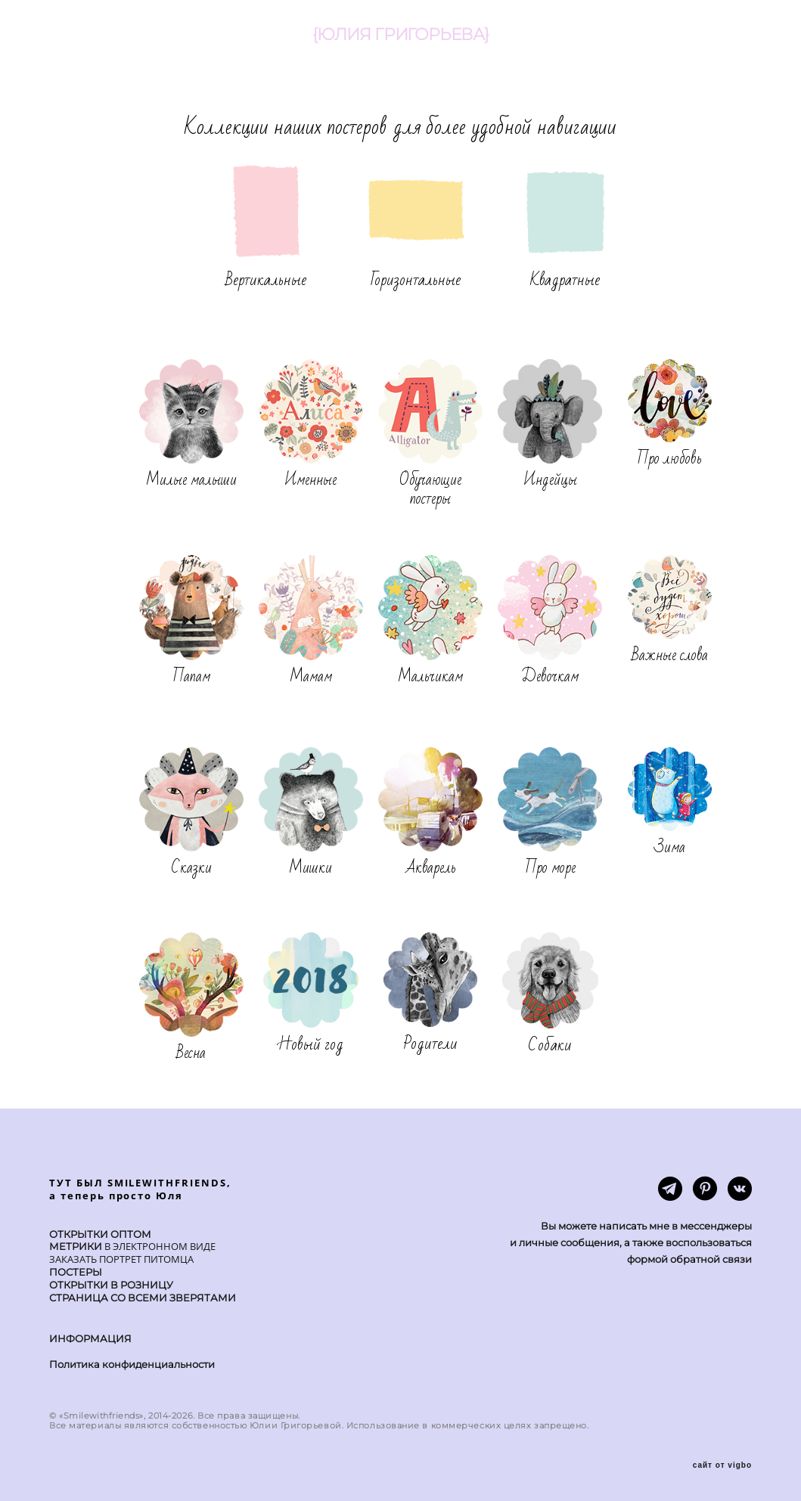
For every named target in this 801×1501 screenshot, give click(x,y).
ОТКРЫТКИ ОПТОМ (100, 1234)
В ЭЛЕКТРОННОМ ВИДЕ (159, 1246)
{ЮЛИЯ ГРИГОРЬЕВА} (400, 34)
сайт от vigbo (722, 1465)
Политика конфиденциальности (132, 1364)
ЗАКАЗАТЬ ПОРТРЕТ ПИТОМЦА (121, 1259)
